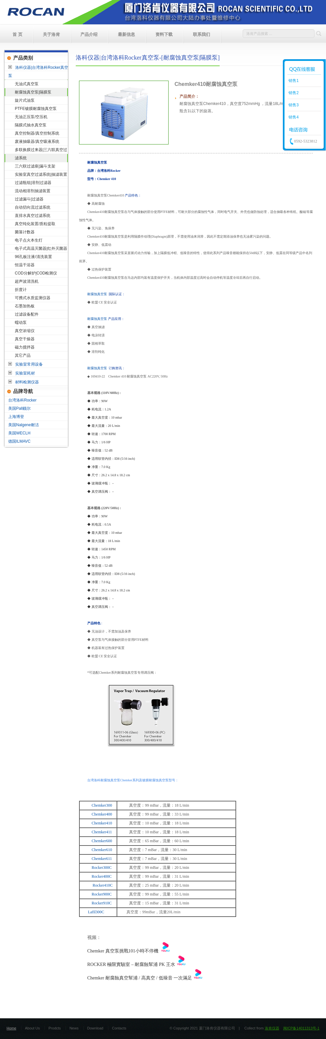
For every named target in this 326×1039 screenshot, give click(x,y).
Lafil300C (96, 912)
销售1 (293, 80)
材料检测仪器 (27, 382)
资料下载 (164, 34)
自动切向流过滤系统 (32, 207)
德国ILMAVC (19, 441)
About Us (32, 1028)
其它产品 (23, 355)
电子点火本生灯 (28, 240)
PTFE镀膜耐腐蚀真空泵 (36, 108)
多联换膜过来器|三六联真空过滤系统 (41, 153)
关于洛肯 (51, 34)
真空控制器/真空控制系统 (37, 133)
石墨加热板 (25, 306)
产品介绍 (88, 34)
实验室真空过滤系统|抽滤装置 (41, 174)
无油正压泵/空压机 (31, 117)
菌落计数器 (25, 232)
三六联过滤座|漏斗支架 (35, 166)
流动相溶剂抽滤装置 (32, 191)
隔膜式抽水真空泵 (30, 125)
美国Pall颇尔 (19, 408)
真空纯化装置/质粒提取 (35, 223)
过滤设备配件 (27, 314)
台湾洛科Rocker (22, 400)
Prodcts (54, 1028)
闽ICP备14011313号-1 (301, 1028)
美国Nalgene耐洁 (23, 425)
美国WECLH (19, 433)
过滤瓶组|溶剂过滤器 (33, 182)
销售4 (293, 117)
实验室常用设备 (29, 364)
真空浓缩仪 (25, 330)
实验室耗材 (25, 373)
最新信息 (126, 34)
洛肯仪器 (272, 1028)
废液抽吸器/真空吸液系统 (37, 141)
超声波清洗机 (27, 281)
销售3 (293, 105)
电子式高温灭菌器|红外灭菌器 (41, 248)
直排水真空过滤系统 (32, 215)
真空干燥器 (25, 339)
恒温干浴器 (25, 265)
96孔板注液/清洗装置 (33, 256)
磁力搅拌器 (25, 347)
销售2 (293, 93)
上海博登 (16, 416)
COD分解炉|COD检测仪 (36, 273)
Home (11, 1028)
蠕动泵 (21, 322)
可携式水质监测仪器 (32, 298)
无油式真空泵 (27, 84)
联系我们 (201, 34)
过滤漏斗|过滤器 (29, 199)
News (74, 1028)
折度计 (21, 289)
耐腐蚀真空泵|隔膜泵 (33, 92)
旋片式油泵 (25, 100)
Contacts (119, 1028)
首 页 (17, 34)
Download (95, 1028)
